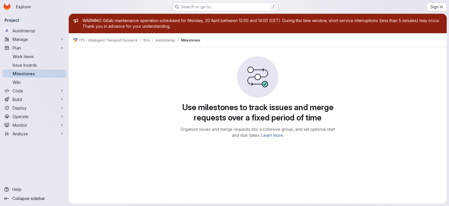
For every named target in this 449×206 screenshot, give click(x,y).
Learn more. (272, 135)
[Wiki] (34, 82)
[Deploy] (34, 108)
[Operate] (34, 116)
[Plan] (34, 48)
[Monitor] (34, 125)
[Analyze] (34, 134)
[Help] (34, 189)
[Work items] (34, 56)
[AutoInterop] (34, 31)
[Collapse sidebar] (34, 199)
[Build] (34, 99)
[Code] (34, 91)
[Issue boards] (34, 65)
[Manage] (34, 39)
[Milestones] (34, 74)
